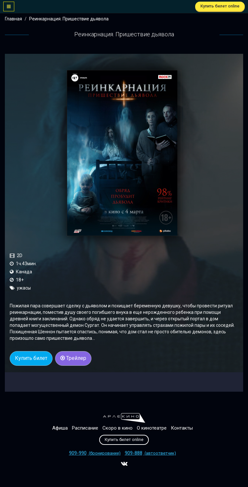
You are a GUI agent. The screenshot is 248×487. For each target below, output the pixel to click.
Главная (13, 18)
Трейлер (73, 358)
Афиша (60, 428)
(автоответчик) (150, 453)
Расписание (85, 428)
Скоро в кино (117, 428)
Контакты (182, 428)
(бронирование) (95, 453)
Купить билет (31, 358)
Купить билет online (220, 6)
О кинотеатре (152, 428)
